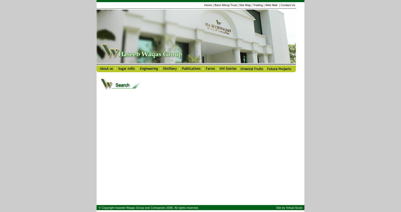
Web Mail (271, 5)
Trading (258, 5)
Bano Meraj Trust (226, 5)
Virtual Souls (294, 207)
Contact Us (288, 5)
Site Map (245, 5)
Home (208, 5)
